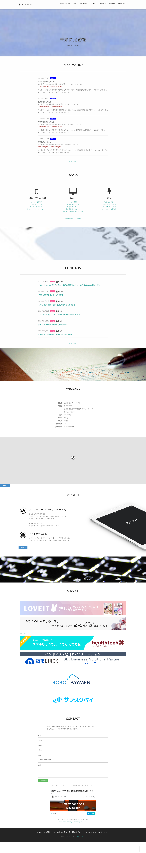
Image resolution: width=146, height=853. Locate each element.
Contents (84, 4)
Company (94, 4)
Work (75, 4)
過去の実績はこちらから (73, 218)
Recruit (103, 4)
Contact (121, 4)
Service (112, 4)
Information (65, 4)
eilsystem (25, 1)
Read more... (73, 161)
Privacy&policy (80, 836)
